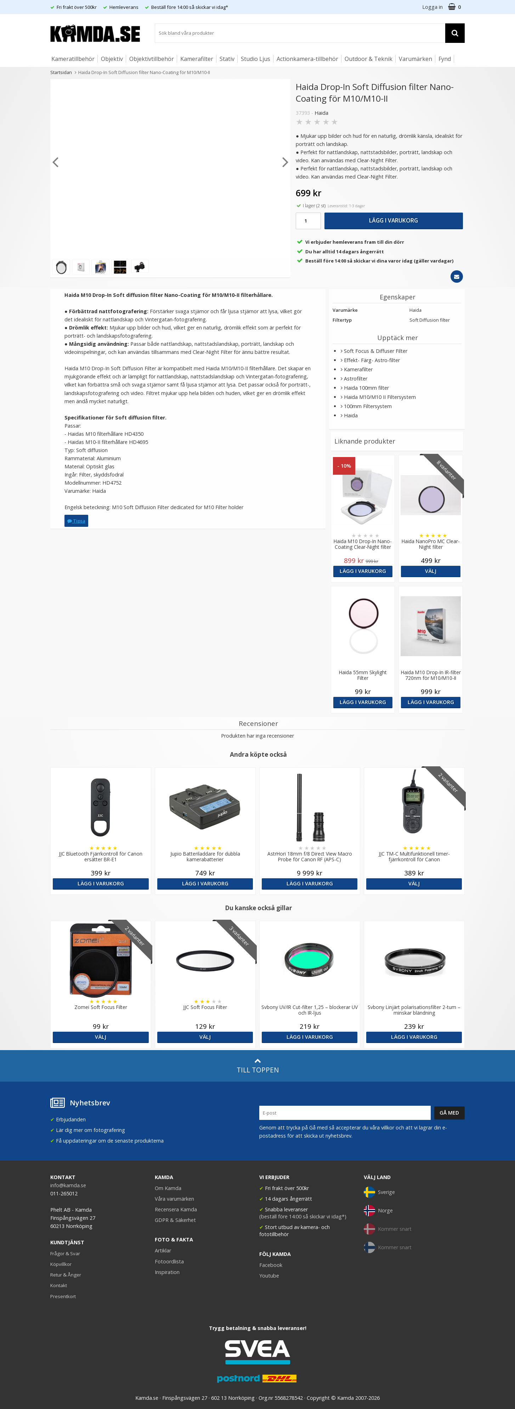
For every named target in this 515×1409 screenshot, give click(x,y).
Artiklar (163, 1250)
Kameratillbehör (73, 59)
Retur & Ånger (65, 1275)
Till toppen (258, 1066)
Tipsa (76, 521)
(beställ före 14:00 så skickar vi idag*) (302, 1216)
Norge (378, 1210)
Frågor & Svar (65, 1253)
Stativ (227, 59)
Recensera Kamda (176, 1209)
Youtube (269, 1275)
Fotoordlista (169, 1261)
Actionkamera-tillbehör (307, 59)
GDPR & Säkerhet (175, 1220)
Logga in (432, 7)
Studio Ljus (255, 59)
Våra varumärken (174, 1198)
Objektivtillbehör (151, 59)
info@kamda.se (68, 1185)
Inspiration (167, 1272)
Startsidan (61, 72)
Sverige (379, 1192)
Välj (430, 571)
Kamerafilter (196, 59)
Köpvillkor (61, 1264)
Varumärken (415, 59)
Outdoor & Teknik (368, 59)
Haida (321, 112)
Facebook (270, 1265)
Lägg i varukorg (393, 220)
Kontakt (58, 1285)
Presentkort (63, 1296)
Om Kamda (168, 1188)
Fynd (444, 59)
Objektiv (112, 59)
